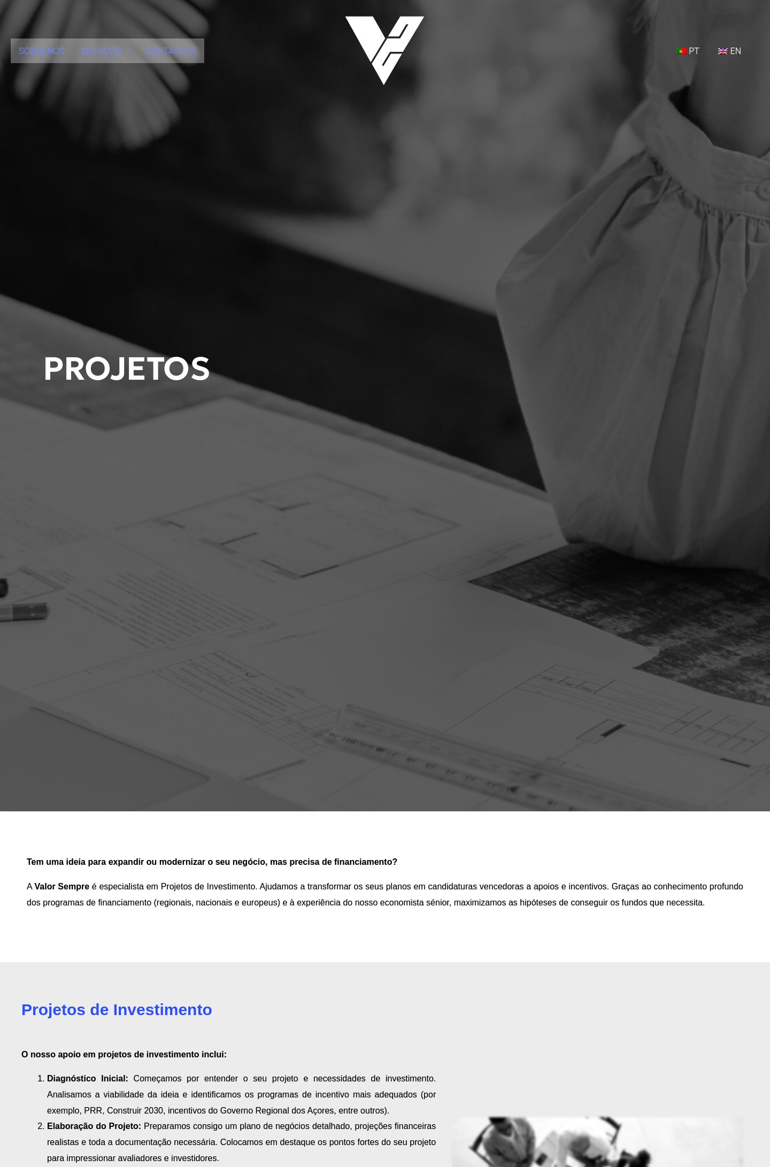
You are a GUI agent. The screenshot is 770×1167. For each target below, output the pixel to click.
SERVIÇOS (105, 51)
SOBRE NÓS (42, 51)
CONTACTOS (170, 51)
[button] (105, 51)
